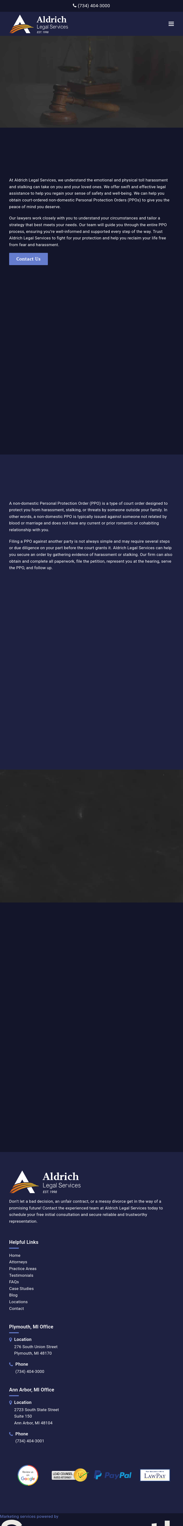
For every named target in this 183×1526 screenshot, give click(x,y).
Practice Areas (23, 1268)
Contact (16, 1308)
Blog (13, 1295)
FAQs (14, 1281)
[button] (171, 24)
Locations (18, 1301)
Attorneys (18, 1261)
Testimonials (21, 1275)
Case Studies (21, 1288)
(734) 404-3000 (91, 5)
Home (14, 1255)
